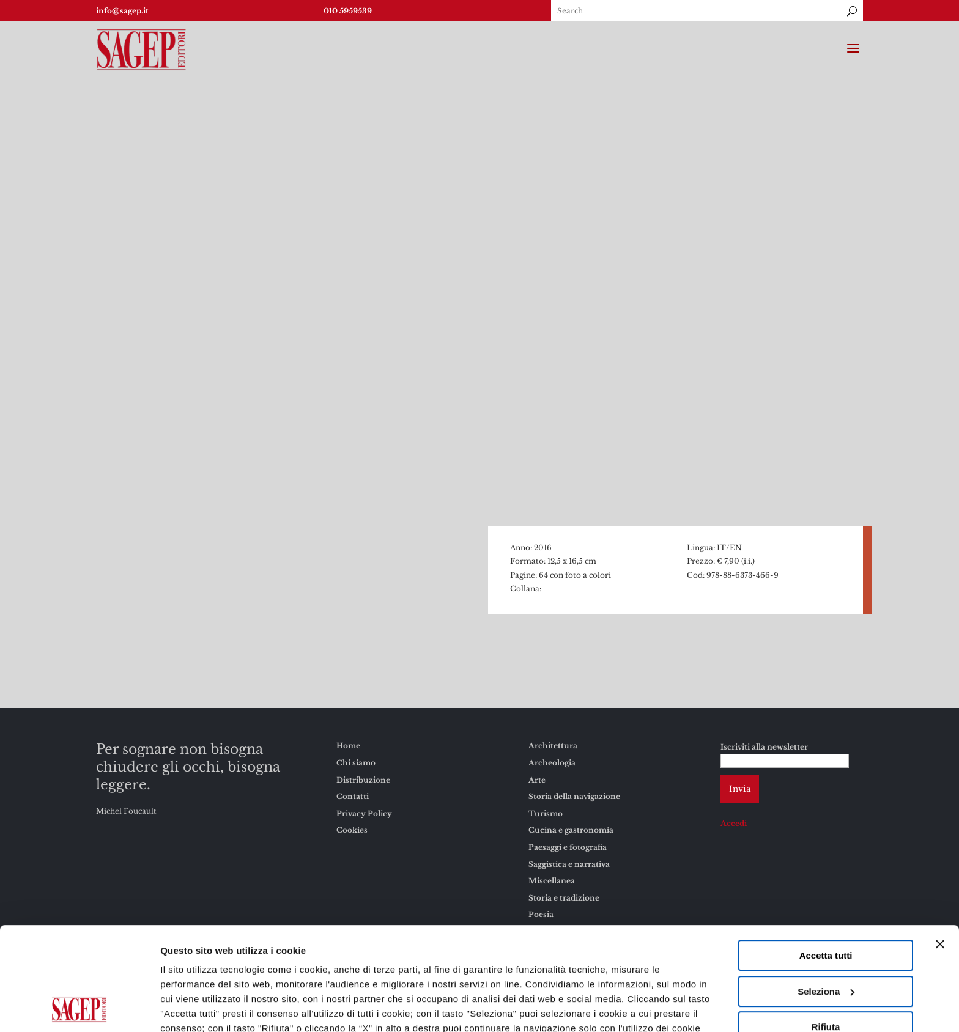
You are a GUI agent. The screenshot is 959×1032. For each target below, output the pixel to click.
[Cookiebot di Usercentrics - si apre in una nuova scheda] (79, 1008)
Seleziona (826, 895)
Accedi (733, 823)
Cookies (619, 946)
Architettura (552, 745)
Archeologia (552, 762)
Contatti (352, 796)
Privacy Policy (364, 813)
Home (348, 745)
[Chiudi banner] (940, 847)
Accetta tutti (826, 858)
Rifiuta (826, 930)
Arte (537, 779)
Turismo (545, 813)
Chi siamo (356, 762)
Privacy (666, 946)
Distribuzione (363, 779)
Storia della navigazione (574, 796)
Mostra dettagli (193, 1008)
